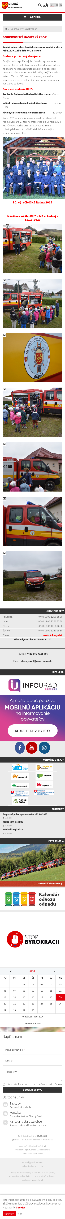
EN (60, 5)
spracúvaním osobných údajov (46, 1084)
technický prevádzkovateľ (32, 1162)
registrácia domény (47, 1176)
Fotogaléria (56, 841)
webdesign (26, 1166)
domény (35, 1176)
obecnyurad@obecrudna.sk (36, 661)
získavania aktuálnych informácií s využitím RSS (32, 1140)
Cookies (20, 1207)
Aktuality (58, 809)
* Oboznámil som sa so (32, 1084)
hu (56, 5)
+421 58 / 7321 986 (37, 653)
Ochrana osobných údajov (32, 1153)
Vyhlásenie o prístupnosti (25, 1150)
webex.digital (37, 1166)
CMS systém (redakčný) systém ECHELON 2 (27, 1172)
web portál (50, 1172)
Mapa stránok (24, 1146)
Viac (20, 1214)
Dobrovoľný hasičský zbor (24, 28)
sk (51, 5)
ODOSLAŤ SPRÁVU (32, 1090)
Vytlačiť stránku (38, 1146)
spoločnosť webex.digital (32, 1180)
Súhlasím (9, 1214)
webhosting (14, 1176)
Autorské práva (43, 1150)
